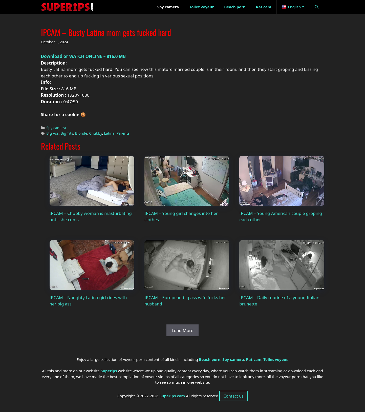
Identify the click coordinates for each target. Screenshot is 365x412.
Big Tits (67, 133)
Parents (123, 133)
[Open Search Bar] (316, 7)
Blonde (81, 133)
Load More (183, 330)
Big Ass (52, 133)
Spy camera (56, 127)
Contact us (233, 396)
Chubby (95, 133)
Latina (109, 133)
